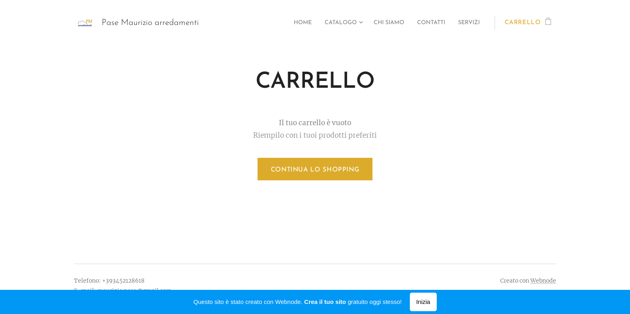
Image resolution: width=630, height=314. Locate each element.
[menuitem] (283, 23)
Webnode (543, 280)
